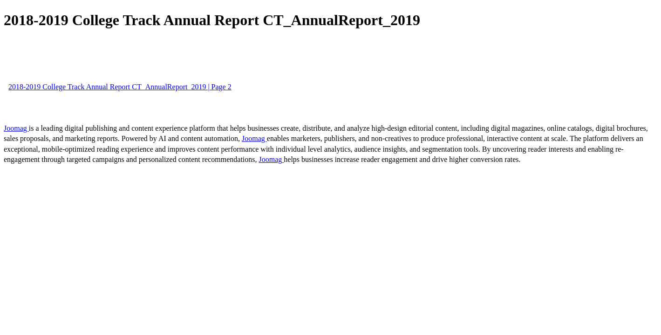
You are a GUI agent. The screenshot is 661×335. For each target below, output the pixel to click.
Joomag (16, 128)
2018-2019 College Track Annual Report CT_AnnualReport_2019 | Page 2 (120, 87)
